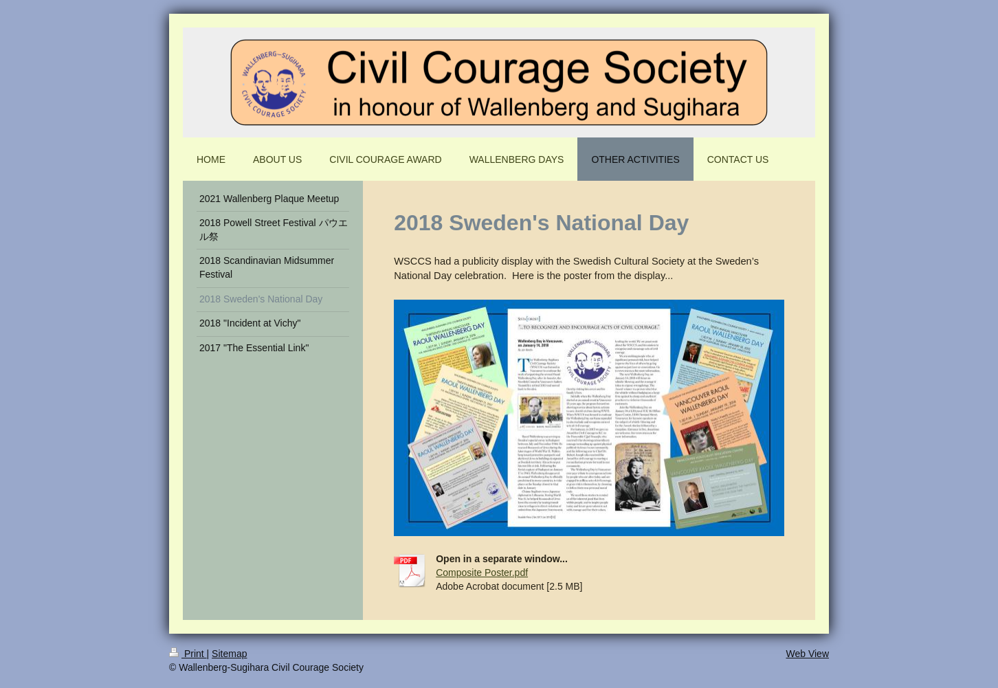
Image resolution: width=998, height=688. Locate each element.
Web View (807, 653)
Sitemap (229, 653)
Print (188, 653)
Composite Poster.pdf (482, 572)
